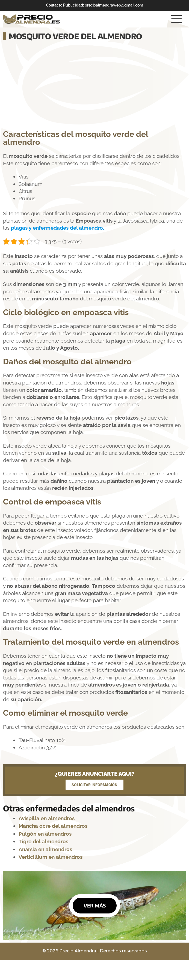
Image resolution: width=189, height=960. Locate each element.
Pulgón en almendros (45, 834)
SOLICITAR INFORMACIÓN (94, 785)
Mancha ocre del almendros (53, 826)
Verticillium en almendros (50, 857)
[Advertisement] (94, 86)
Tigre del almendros (43, 841)
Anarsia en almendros (45, 849)
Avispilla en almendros (47, 818)
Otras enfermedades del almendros (69, 808)
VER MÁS (95, 905)
